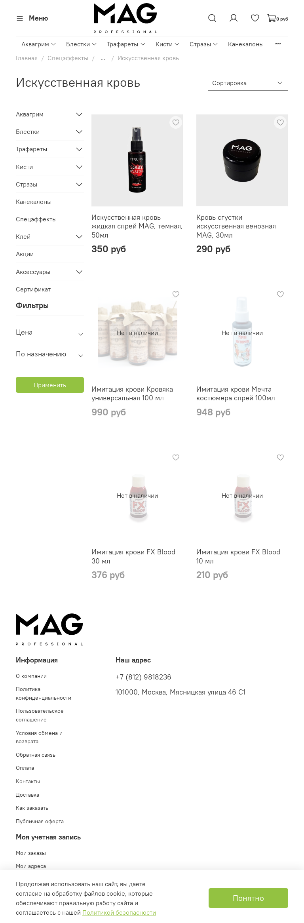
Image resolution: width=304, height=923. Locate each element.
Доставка (27, 794)
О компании (31, 675)
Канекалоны (246, 44)
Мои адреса (31, 866)
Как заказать (32, 807)
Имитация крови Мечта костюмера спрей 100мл (235, 393)
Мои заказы (31, 852)
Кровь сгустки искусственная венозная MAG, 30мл (236, 226)
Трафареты (126, 44)
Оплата (25, 767)
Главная (27, 58)
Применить (50, 385)
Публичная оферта (40, 821)
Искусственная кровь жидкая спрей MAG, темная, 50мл (137, 226)
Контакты (28, 781)
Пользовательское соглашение (40, 715)
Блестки (81, 44)
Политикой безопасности (119, 912)
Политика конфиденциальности (43, 693)
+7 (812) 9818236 (143, 677)
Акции (25, 254)
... (103, 57)
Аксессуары (33, 272)
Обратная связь (35, 754)
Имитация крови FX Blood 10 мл (238, 556)
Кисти (168, 44)
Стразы (204, 44)
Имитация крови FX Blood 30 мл (133, 556)
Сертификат (33, 289)
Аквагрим (39, 44)
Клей (23, 236)
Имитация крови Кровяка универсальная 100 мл (132, 393)
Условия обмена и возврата (39, 737)
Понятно (248, 898)
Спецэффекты (68, 58)
